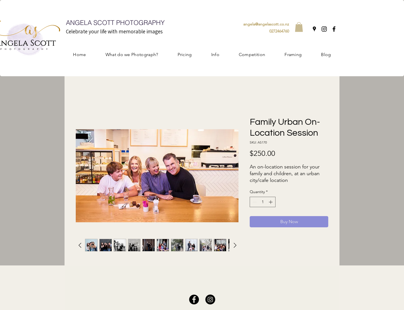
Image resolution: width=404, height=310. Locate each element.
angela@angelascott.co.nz (266, 24)
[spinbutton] (263, 202)
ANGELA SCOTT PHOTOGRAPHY (115, 22)
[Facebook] (334, 29)
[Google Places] (314, 29)
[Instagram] (324, 29)
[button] (299, 27)
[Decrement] (254, 202)
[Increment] (271, 202)
